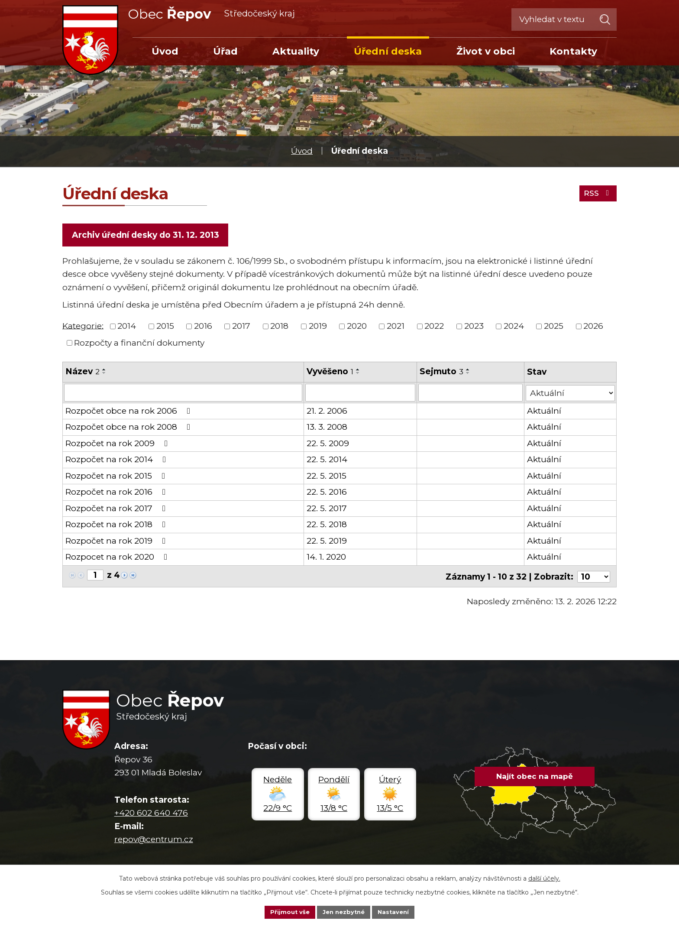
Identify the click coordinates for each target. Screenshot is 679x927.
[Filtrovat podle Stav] (570, 394)
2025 (553, 328)
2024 (514, 328)
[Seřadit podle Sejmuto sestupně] (468, 374)
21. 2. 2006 (327, 412)
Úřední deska (388, 51)
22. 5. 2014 (327, 461)
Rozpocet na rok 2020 (118, 559)
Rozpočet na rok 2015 (116, 477)
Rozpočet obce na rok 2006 (129, 412)
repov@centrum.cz (153, 840)
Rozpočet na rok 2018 (117, 526)
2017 (241, 328)
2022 (434, 328)
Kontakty (573, 51)
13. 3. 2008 (327, 429)
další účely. (544, 877)
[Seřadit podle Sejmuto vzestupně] (468, 371)
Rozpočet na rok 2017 (117, 510)
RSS (595, 192)
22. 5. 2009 (328, 445)
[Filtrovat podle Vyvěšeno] (360, 394)
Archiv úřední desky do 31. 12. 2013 (146, 236)
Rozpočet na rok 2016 (117, 494)
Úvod (302, 151)
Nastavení (396, 911)
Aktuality (295, 51)
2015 (165, 328)
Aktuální (544, 412)
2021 (395, 328)
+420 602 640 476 (151, 813)
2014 (126, 328)
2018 (279, 328)
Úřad (225, 51)
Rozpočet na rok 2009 (118, 445)
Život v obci (485, 51)
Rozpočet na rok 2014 (117, 461)
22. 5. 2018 (327, 526)
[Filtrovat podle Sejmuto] (471, 394)
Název (82, 373)
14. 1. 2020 (326, 559)
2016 (203, 328)
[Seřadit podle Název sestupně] (104, 374)
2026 (593, 328)
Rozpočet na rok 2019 (117, 542)
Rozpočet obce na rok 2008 (129, 429)
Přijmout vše (286, 911)
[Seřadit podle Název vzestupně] (104, 371)
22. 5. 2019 (327, 542)
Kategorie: (82, 327)
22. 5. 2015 (326, 477)
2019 (318, 328)
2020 (357, 328)
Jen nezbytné (343, 911)
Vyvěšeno (330, 373)
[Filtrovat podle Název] (183, 394)
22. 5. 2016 (327, 494)
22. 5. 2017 (327, 510)
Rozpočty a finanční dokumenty (139, 345)
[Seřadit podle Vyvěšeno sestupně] (358, 374)
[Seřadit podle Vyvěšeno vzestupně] (358, 371)
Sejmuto (442, 373)
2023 (474, 328)
